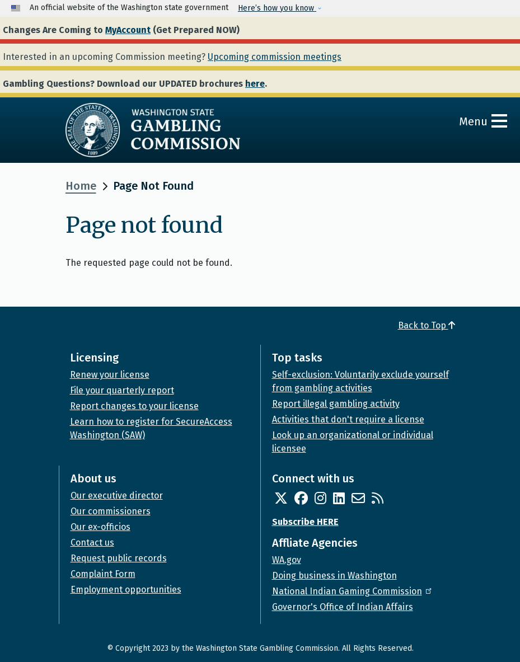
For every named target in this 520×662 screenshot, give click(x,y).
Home (80, 186)
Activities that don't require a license (348, 419)
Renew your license (109, 374)
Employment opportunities (126, 589)
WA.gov (286, 560)
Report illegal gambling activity (336, 403)
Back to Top (426, 325)
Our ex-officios (100, 527)
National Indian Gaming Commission (352, 591)
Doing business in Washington (334, 575)
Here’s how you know (277, 8)
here (255, 83)
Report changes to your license (134, 406)
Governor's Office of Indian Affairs (342, 607)
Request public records (119, 558)
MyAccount (128, 30)
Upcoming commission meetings (274, 56)
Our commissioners (111, 511)
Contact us (92, 542)
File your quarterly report (122, 390)
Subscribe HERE (305, 522)
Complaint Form (103, 574)
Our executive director (117, 495)
